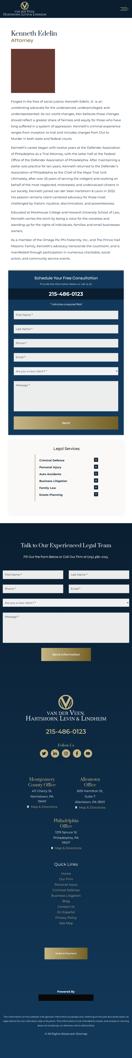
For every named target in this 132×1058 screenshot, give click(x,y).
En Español (66, 912)
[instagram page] (66, 753)
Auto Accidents (57, 474)
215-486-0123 (66, 294)
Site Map (66, 923)
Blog (66, 901)
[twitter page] (44, 753)
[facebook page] (77, 753)
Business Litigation (60, 481)
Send (66, 423)
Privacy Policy (66, 918)
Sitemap (81, 1033)
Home (66, 874)
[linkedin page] (55, 753)
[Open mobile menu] (124, 9)
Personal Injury (57, 467)
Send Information (66, 654)
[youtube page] (88, 753)
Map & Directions (44, 807)
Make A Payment (66, 953)
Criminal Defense (58, 460)
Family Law (54, 488)
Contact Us (66, 907)
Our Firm (66, 879)
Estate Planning (57, 494)
